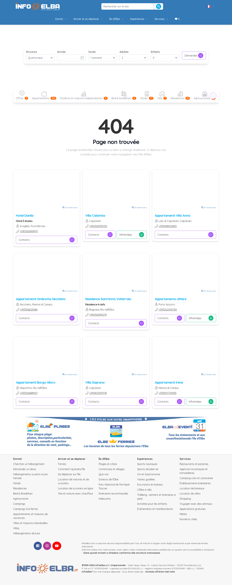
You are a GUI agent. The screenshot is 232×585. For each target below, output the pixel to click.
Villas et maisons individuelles (30, 523)
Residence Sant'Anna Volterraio (108, 299)
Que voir (104, 474)
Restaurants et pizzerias (194, 464)
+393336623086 (28, 309)
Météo (183, 514)
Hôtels (17, 483)
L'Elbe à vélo (144, 489)
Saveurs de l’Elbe (108, 479)
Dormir (61, 19)
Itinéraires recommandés (113, 493)
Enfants (155, 51)
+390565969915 (29, 231)
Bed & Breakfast (23, 493)
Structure (31, 51)
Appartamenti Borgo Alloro (35, 382)
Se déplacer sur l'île (69, 474)
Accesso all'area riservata (160, 571)
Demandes (194, 55)
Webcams (105, 498)
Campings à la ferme (25, 509)
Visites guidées (146, 479)
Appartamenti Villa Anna (172, 215)
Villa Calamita (95, 215)
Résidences (20, 488)
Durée (92, 51)
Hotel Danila (24, 215)
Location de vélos (190, 493)
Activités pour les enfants (152, 503)
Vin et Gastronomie (148, 474)
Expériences (139, 19)
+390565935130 (98, 226)
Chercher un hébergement (28, 464)
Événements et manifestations (155, 509)
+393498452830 (168, 226)
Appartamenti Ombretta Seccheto (40, 299)
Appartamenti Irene (169, 382)
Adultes (124, 51)
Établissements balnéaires (195, 483)
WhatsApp (131, 234)
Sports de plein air (148, 469)
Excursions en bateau (150, 484)
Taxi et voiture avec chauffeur (75, 493)
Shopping (185, 498)
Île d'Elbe (116, 19)
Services (161, 19)
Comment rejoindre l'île (71, 469)
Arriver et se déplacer (88, 19)
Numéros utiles (188, 519)
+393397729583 (167, 393)
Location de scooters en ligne (75, 488)
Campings (19, 503)
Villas (16, 528)
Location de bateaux (192, 488)
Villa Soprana (94, 382)
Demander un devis (24, 469)
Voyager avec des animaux (196, 503)
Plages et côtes (108, 464)
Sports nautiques (147, 464)
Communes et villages (112, 469)
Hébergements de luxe (26, 533)
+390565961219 (98, 314)
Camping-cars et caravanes (196, 478)
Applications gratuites (193, 509)
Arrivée (61, 51)
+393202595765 (168, 309)
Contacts (47, 239)
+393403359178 (98, 393)
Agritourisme (20, 498)
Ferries (62, 464)
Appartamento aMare (170, 299)
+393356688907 (29, 393)
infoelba (86, 571)
